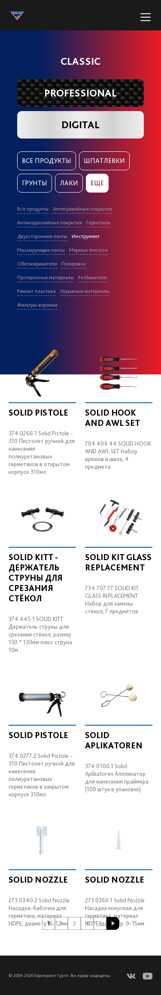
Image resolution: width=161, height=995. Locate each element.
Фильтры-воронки (37, 305)
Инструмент (86, 236)
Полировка (73, 264)
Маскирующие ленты (41, 250)
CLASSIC (80, 61)
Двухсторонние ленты (42, 236)
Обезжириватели (37, 264)
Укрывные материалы (84, 291)
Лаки (69, 183)
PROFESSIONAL (80, 93)
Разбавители (92, 277)
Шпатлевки (104, 161)
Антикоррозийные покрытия (49, 223)
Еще (97, 183)
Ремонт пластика (36, 291)
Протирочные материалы (45, 277)
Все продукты (46, 161)
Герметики (98, 223)
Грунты (34, 183)
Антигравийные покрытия (82, 209)
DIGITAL (80, 124)
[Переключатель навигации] (145, 17)
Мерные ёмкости (88, 250)
